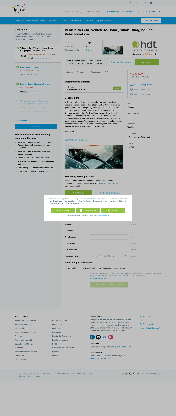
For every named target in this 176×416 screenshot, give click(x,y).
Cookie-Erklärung (103, 215)
